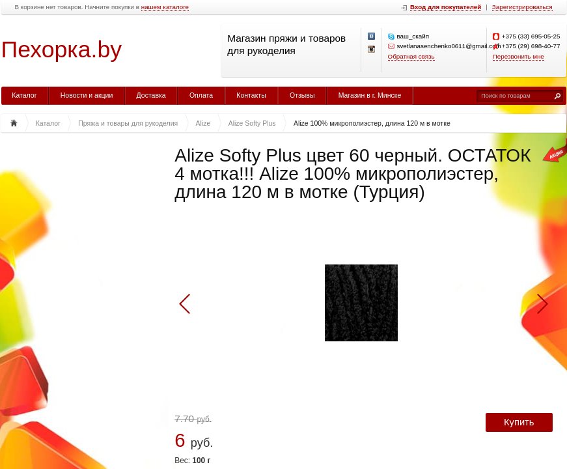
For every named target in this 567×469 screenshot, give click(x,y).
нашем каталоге (165, 7)
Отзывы (302, 95)
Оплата (201, 95)
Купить (519, 422)
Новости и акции (87, 95)
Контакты (251, 95)
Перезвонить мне (518, 56)
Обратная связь (411, 56)
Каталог (24, 95)
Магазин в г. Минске (370, 95)
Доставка (151, 95)
